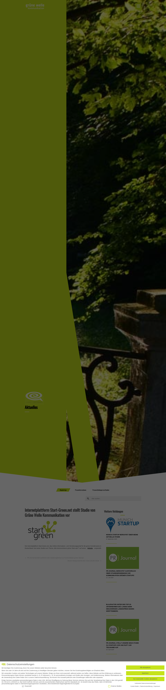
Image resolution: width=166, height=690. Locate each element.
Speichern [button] (145, 673)
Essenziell (26, 686)
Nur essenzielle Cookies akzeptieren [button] (145, 679)
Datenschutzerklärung (42, 677)
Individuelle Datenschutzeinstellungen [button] (145, 683)
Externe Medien (115, 686)
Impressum (157, 686)
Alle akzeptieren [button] (145, 667)
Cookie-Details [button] (134, 686)
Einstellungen (80, 677)
